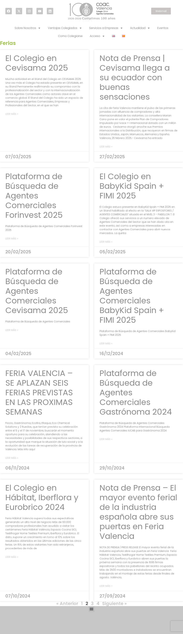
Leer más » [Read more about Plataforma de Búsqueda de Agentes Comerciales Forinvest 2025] (11, 238)
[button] (92, 609)
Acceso (97, 36)
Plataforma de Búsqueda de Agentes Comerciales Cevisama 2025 (36, 291)
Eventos (162, 28)
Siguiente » (114, 603)
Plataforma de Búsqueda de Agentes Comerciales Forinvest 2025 (34, 196)
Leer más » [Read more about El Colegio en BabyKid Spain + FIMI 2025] (106, 241)
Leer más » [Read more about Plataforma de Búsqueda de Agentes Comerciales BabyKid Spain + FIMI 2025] (106, 343)
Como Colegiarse (70, 36)
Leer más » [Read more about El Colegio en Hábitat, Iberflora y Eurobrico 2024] (11, 557)
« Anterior (67, 603)
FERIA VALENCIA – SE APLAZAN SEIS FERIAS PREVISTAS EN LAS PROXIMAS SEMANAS (39, 392)
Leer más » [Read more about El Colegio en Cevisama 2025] (11, 114)
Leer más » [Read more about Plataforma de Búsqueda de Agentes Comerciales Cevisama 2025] (11, 330)
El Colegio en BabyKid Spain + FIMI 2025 (132, 186)
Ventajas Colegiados (65, 28)
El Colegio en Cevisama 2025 (36, 63)
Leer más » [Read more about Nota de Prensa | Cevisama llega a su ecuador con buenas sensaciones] (106, 146)
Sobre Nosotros (28, 28)
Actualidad (140, 28)
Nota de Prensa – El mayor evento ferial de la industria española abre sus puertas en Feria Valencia (138, 512)
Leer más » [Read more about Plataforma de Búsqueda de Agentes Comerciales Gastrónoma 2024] (106, 439)
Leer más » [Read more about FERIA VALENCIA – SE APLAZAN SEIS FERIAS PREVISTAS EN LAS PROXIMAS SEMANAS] (11, 458)
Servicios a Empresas (106, 28)
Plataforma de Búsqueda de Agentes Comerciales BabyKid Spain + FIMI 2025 (132, 296)
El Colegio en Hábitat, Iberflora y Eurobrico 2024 (41, 497)
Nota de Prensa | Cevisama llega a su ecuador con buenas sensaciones (135, 77)
